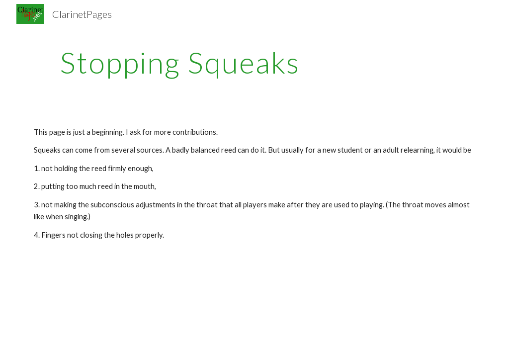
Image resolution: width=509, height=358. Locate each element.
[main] (180, 62)
